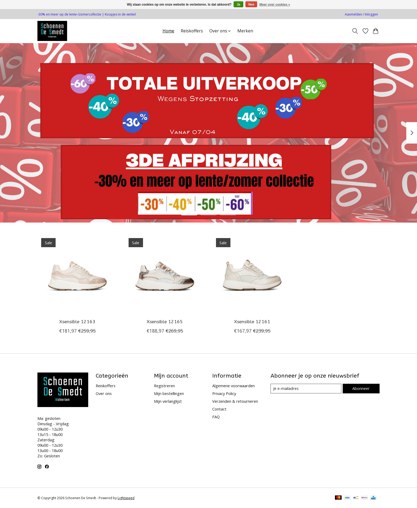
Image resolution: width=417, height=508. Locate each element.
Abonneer (361, 388)
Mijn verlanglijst (168, 401)
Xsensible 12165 (165, 322)
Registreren (164, 385)
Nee (251, 4)
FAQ (216, 416)
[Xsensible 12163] (77, 274)
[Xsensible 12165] (165, 274)
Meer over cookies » (275, 4)
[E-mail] (306, 388)
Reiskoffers (192, 31)
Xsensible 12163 (77, 322)
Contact (219, 409)
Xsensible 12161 (252, 322)
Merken (245, 31)
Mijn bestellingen (169, 393)
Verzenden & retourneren (235, 401)
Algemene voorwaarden (233, 385)
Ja (238, 4)
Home (168, 31)
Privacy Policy (224, 393)
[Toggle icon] (355, 31)
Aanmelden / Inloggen (361, 14)
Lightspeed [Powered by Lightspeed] (126, 498)
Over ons (104, 393)
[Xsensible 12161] (252, 274)
